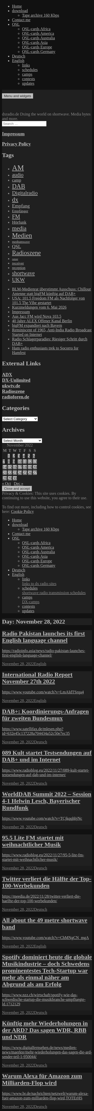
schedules (30, 70)
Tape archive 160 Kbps (40, 15)
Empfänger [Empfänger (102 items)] (20, 211)
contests (28, 79)
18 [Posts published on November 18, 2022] (25, 467)
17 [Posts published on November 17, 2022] (20, 467)
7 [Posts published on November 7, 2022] (4, 461)
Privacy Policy (16, 144)
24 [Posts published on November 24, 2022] (20, 473)
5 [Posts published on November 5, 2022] (29, 456)
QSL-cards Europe (37, 47)
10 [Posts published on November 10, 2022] (20, 461)
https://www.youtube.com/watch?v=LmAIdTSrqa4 (43, 692)
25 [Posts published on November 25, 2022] (25, 473)
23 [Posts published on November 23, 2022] (15, 473)
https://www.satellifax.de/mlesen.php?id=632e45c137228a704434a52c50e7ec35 (36, 731)
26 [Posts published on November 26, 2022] (30, 473)
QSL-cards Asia (35, 42)
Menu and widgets (17, 96)
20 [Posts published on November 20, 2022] (35, 467)
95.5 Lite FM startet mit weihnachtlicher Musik (33, 841)
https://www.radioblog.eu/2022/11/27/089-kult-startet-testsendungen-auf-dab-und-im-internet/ (45, 772)
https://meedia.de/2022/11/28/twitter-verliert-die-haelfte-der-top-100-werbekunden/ (41, 898)
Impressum (13, 133)
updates (28, 83)
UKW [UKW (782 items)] (18, 280)
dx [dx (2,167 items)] (15, 199)
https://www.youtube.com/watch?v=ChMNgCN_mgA (45, 937)
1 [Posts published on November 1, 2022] (9, 456)
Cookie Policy (22, 511)
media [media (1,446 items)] (19, 228)
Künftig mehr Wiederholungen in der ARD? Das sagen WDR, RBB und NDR (45, 1030)
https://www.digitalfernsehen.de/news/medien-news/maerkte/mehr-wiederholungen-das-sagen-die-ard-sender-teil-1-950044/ (47, 1052)
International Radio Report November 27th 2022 (37, 678)
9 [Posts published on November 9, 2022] (14, 461)
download (20, 11)
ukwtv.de (11, 385)
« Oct (6, 483)
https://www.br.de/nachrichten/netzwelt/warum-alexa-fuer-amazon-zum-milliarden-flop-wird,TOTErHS (45, 1095)
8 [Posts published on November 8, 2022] (9, 461)
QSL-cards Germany (38, 51)
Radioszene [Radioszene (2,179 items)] (26, 252)
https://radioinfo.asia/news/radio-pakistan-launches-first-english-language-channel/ (43, 653)
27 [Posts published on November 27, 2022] (35, 473)
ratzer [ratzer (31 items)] (15, 259)
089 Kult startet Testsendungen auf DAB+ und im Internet (46, 756)
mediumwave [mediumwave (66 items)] (21, 242)
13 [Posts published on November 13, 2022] (35, 461)
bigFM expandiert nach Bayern (37, 325)
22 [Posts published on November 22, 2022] (10, 473)
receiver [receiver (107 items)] (18, 263)
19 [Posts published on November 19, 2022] (30, 467)
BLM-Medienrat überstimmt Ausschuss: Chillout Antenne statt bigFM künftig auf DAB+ (51, 291)
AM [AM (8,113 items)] (18, 168)
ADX (7, 374)
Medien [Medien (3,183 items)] (22, 235)
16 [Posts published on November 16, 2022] (15, 467)
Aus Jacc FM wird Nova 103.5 (36, 316)
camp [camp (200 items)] (16, 180)
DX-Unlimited (16, 380)
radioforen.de (15, 396)
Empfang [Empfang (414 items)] (21, 206)
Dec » (18, 483)
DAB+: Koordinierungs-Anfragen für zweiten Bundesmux (45, 714)
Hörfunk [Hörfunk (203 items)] (19, 222)
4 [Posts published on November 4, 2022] (24, 456)
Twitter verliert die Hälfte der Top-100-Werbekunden (46, 882)
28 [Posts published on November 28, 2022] (5, 478)
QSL (16, 24)
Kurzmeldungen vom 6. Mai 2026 (39, 307)
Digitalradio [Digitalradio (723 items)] (25, 193)
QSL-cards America (38, 33)
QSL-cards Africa (36, 29)
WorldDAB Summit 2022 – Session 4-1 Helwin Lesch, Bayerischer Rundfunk (46, 801)
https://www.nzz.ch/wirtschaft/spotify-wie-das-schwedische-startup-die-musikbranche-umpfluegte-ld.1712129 (43, 999)
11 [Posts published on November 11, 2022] (25, 461)
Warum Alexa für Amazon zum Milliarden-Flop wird (42, 1079)
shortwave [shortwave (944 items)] (23, 273)
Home (17, 6)
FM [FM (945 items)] (16, 216)
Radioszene (13, 391)
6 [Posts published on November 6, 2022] (34, 456)
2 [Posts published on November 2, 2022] (14, 456)
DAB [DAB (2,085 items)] (18, 186)
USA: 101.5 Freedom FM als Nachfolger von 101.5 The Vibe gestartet (48, 300)
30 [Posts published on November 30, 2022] (15, 478)
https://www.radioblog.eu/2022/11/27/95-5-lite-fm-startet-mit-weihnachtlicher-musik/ (43, 857)
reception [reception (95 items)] (18, 268)
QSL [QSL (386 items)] (16, 246)
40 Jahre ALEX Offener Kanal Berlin (42, 321)
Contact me (21, 20)
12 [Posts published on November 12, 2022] (30, 461)
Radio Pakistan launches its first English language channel (43, 637)
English (18, 61)
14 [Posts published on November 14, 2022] (5, 467)
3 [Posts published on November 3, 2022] (19, 456)
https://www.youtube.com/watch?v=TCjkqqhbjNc (42, 818)
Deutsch (18, 56)
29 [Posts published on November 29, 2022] (10, 478)
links (26, 65)
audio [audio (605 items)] (18, 175)
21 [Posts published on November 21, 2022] (5, 473)
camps (27, 74)
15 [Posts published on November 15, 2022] (10, 467)
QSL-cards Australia (38, 38)
